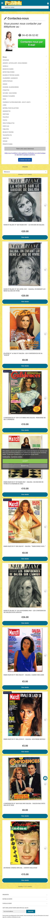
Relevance (25, 172)
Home (25, 57)
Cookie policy (6, 457)
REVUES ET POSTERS (8, 132)
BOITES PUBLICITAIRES (8, 72)
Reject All (25, 466)
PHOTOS (5, 120)
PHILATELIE (6, 117)
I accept (25, 461)
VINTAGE (5, 141)
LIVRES (4, 105)
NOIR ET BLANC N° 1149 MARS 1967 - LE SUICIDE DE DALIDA (24, 225)
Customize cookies (16, 457)
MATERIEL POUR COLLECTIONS (11, 108)
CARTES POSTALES (7, 81)
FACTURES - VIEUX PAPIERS (10, 93)
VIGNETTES (6, 138)
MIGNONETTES (6, 111)
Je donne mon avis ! (25, 160)
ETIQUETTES (6, 90)
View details (25, 237)
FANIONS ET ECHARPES (9, 96)
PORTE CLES (6, 126)
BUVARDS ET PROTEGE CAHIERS (11, 75)
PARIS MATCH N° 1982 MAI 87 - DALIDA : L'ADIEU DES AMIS (24, 675)
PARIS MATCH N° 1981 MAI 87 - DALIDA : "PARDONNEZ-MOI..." (25, 546)
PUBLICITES (6, 129)
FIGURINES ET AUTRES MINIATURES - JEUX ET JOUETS (16, 102)
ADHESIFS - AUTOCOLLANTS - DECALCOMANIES (15, 63)
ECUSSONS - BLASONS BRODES (11, 87)
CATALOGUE (6, 60)
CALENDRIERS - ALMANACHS (10, 78)
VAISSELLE (5, 66)
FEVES (4, 99)
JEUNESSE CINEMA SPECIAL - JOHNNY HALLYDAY (20, 868)
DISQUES (5, 84)
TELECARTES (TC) (7, 135)
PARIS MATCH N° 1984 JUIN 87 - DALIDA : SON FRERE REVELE (24, 739)
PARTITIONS (6, 114)
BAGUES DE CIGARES (8, 69)
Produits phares (7, 144)
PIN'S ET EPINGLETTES (8, 123)
